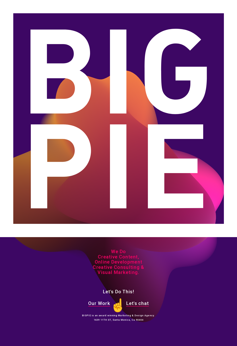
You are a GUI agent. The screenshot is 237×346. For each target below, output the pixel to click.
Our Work (99, 303)
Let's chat (137, 303)
